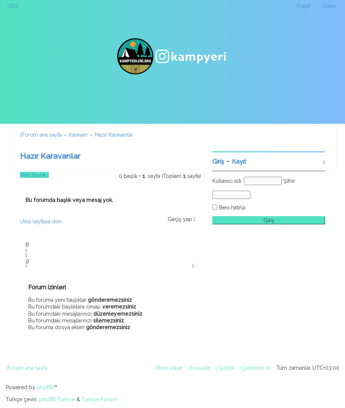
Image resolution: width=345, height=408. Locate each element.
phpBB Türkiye (57, 399)
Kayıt (239, 161)
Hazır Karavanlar (50, 156)
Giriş (218, 161)
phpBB (45, 387)
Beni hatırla (232, 208)
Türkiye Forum (99, 399)
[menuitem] (13, 6)
